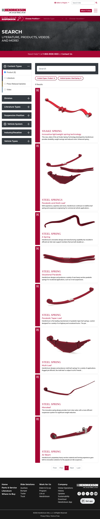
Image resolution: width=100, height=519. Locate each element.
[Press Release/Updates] (5, 84)
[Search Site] (83, 3)
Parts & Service (9, 488)
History (61, 491)
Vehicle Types (11, 141)
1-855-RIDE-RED (51, 54)
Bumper (23, 491)
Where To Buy (86, 11)
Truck (22, 496)
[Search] (66, 68)
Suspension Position (14, 115)
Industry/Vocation (13, 132)
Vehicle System (13, 124)
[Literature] (5, 78)
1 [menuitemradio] (66, 468)
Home (5, 484)
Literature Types (12, 107)
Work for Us (45, 484)
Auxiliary (24, 488)
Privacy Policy (45, 516)
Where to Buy (8, 494)
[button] (95, 10)
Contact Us (66, 54)
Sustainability (63, 496)
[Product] (5, 72)
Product (11, 72)
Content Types (13, 66)
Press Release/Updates (16, 84)
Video (9, 89)
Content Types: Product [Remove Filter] (46, 78)
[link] (66, 115)
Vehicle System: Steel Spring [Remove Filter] (70, 78)
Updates (61, 493)
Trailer (23, 493)
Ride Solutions (27, 484)
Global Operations (65, 488)
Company (62, 484)
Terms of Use (55, 516)
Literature (11, 78)
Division (8, 98)
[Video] (5, 89)
